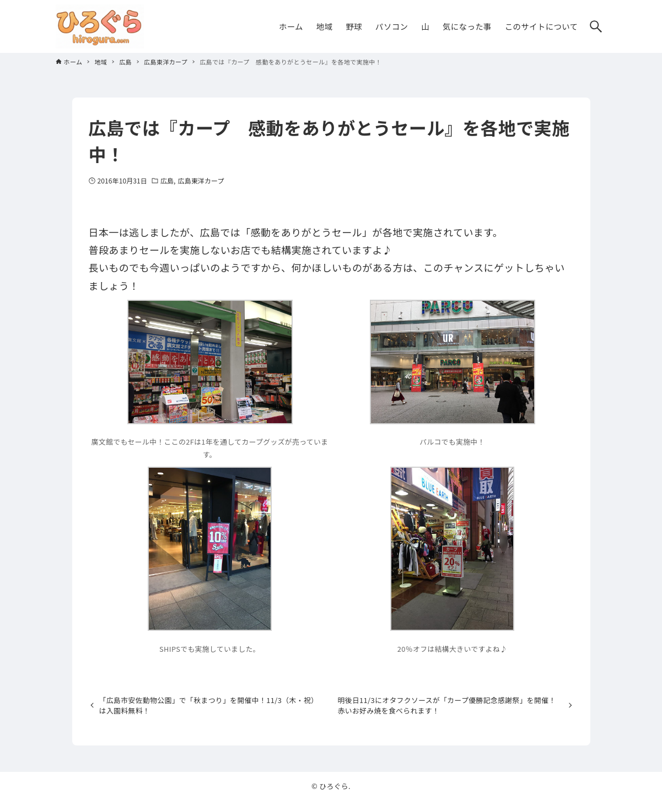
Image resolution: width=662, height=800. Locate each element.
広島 (167, 180)
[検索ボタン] (596, 26)
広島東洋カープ (201, 180)
